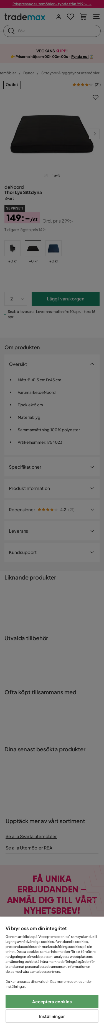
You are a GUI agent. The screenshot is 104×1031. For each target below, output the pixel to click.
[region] (52, 974)
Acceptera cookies (52, 1001)
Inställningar (52, 1016)
